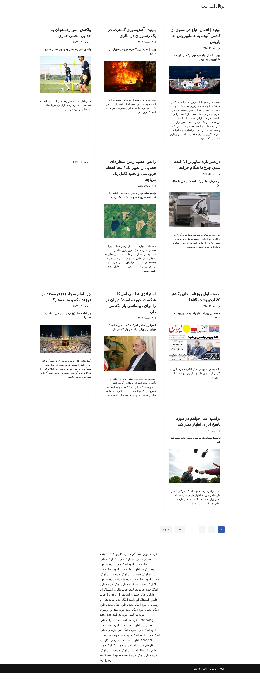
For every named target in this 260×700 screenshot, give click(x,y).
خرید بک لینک (133, 586)
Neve (221, 695)
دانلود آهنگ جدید (136, 637)
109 (179, 556)
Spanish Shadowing (120, 621)
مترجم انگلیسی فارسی (122, 657)
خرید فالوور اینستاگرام (144, 581)
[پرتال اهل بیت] (213, 6)
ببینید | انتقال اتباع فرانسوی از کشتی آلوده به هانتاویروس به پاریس (195, 36)
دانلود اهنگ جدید (125, 591)
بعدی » (165, 556)
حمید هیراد (114, 647)
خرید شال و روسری (112, 637)
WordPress (200, 695)
